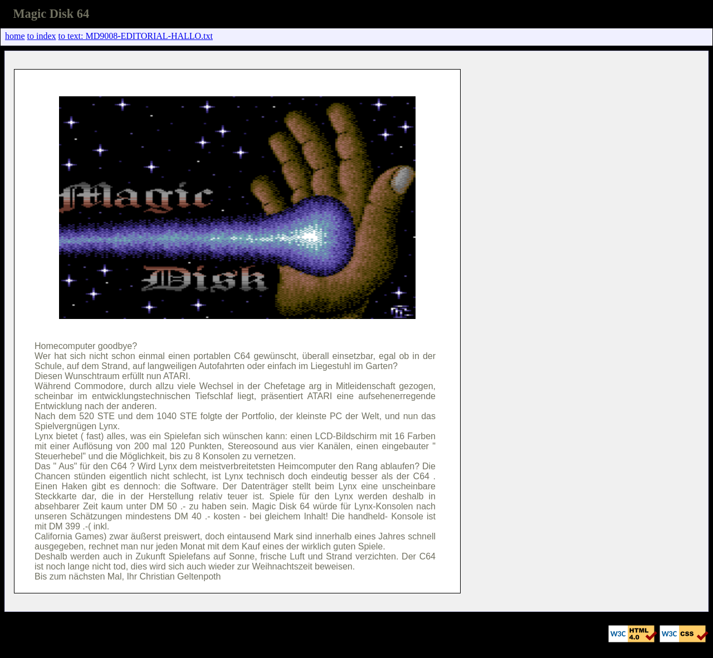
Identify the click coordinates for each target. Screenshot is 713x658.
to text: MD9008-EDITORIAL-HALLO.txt (135, 36)
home (15, 36)
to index (41, 36)
